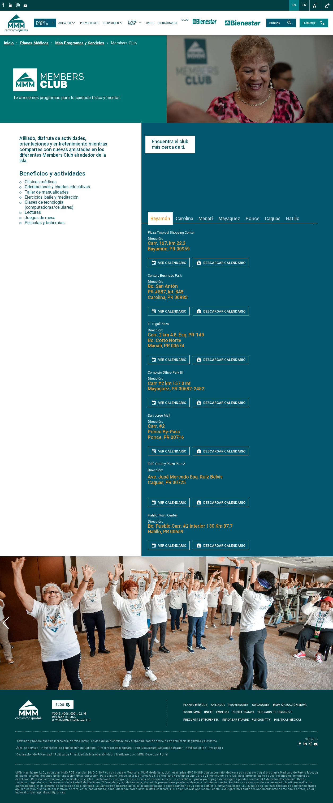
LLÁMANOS (312, 23)
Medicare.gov (125, 752)
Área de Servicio (27, 746)
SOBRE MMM (135, 23)
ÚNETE (150, 23)
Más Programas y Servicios (79, 43)
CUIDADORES (113, 22)
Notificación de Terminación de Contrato (68, 746)
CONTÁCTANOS (168, 23)
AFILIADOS (67, 22)
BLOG (185, 20)
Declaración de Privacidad (34, 752)
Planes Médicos (34, 43)
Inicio (9, 43)
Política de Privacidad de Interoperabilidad (84, 752)
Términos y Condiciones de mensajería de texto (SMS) (53, 739)
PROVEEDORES (90, 23)
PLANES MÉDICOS (46, 23)
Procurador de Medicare (115, 746)
